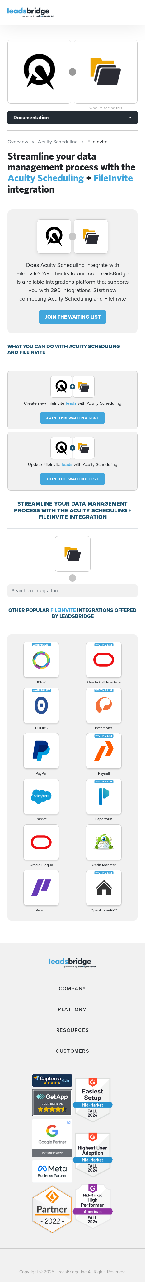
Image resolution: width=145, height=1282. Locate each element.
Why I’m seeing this (105, 108)
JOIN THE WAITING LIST (73, 316)
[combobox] (72, 590)
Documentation (31, 117)
